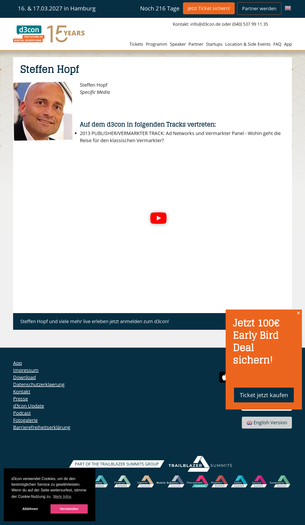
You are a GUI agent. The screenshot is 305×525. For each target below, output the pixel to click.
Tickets (136, 44)
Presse (20, 398)
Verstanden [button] (69, 509)
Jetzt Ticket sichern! (209, 8)
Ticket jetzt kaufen (264, 395)
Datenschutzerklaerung (39, 384)
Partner (195, 44)
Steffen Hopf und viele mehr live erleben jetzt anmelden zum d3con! (94, 321)
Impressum (26, 370)
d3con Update (28, 406)
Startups (214, 44)
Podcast (22, 413)
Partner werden (259, 8)
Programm (156, 44)
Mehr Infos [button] (62, 497)
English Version (267, 422)
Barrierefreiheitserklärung (41, 427)
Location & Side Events (248, 44)
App (288, 44)
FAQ (277, 44)
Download (24, 377)
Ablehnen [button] (30, 509)
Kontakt (21, 391)
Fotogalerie (25, 420)
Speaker (178, 44)
